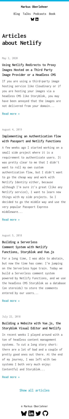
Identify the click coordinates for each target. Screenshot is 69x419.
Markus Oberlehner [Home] (34, 6)
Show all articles (35, 390)
